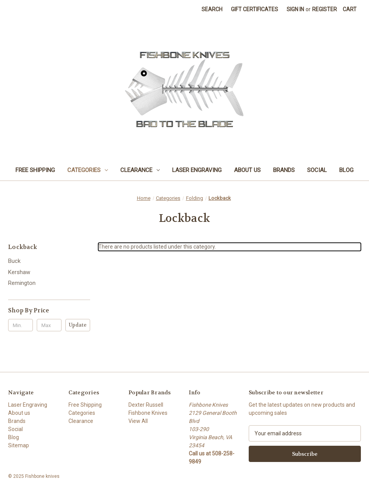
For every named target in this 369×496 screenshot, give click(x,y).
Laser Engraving (197, 170)
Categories (87, 170)
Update (78, 325)
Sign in (295, 9)
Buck (14, 260)
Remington (22, 283)
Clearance (140, 170)
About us (247, 170)
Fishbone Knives (147, 413)
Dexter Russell (145, 405)
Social (317, 170)
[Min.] (20, 325)
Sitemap (18, 445)
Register (324, 9)
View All (138, 421)
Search (212, 9)
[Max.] (49, 325)
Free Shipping (35, 170)
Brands (284, 170)
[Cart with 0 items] (349, 9)
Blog (346, 170)
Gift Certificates (254, 9)
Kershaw (19, 272)
